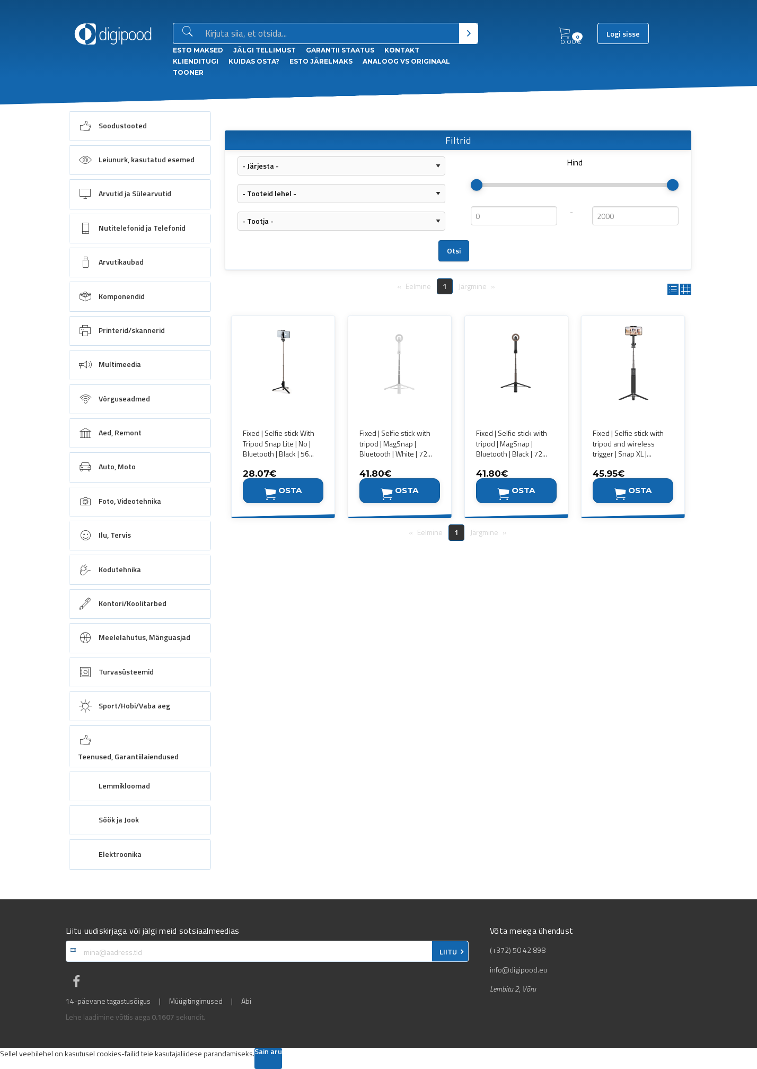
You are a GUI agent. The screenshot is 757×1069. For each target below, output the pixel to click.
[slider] (476, 185)
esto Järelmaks (321, 61)
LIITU (448, 952)
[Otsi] (468, 33)
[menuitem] (140, 126)
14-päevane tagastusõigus (108, 1001)
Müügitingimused (196, 1001)
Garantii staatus (340, 50)
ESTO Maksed (198, 50)
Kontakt (401, 50)
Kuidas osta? (253, 61)
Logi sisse (623, 34)
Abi (246, 1001)
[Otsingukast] (330, 34)
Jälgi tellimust (264, 50)
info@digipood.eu (518, 970)
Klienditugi (195, 61)
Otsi (454, 251)
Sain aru (268, 1052)
